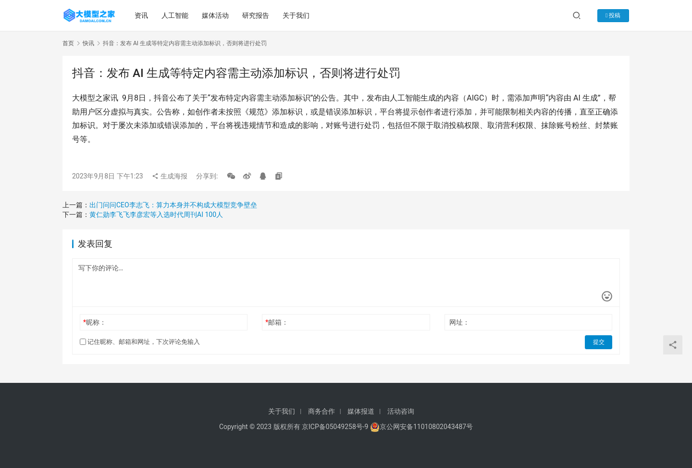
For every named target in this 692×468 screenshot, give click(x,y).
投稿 (614, 15)
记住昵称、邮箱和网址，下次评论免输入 (140, 341)
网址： (459, 322)
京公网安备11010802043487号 (426, 426)
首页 (68, 43)
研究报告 (256, 15)
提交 (599, 342)
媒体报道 (360, 411)
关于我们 (296, 15)
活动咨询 (400, 411)
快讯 (88, 43)
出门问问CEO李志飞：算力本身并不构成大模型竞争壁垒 (173, 205)
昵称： (94, 322)
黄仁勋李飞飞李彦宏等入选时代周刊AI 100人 (156, 214)
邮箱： (276, 322)
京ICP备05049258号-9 (335, 426)
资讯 (141, 15)
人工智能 (175, 15)
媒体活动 (215, 15)
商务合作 (321, 411)
